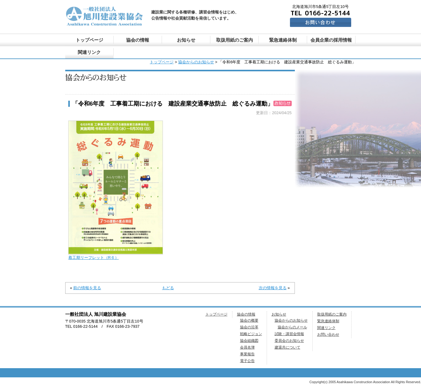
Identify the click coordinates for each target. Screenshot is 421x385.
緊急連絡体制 (283, 40)
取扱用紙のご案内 (234, 40)
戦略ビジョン (251, 334)
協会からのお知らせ (196, 62)
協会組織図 (249, 340)
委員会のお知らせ (289, 340)
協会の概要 (249, 320)
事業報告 (247, 354)
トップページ (89, 40)
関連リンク (89, 52)
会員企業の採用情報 (331, 40)
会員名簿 (247, 347)
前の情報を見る (87, 288)
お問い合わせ (328, 334)
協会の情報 (137, 40)
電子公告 (247, 361)
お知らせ (186, 40)
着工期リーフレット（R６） (93, 257)
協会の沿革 (249, 327)
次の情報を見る (273, 288)
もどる (168, 288)
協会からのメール (292, 327)
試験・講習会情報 (289, 334)
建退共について (287, 347)
